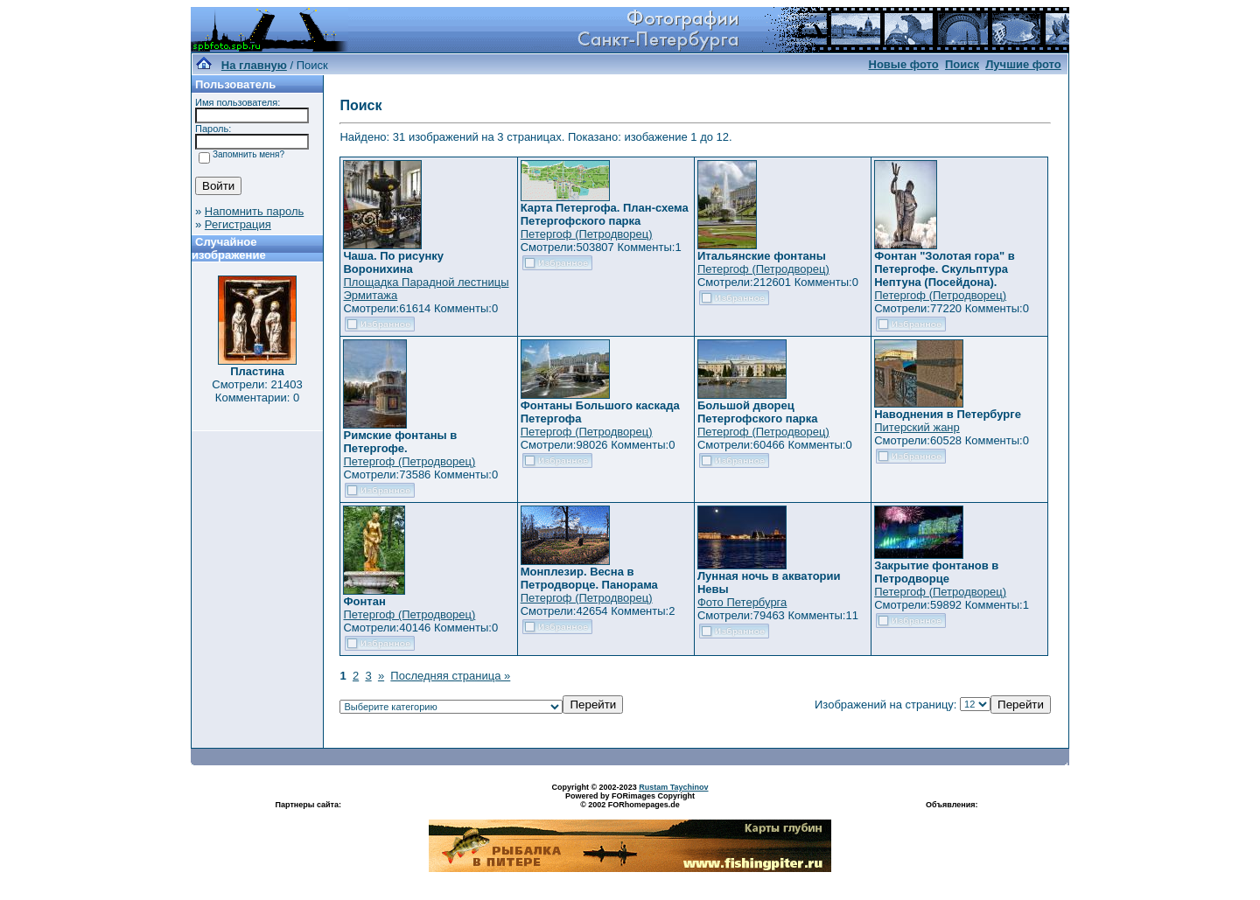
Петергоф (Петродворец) (587, 234)
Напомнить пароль (254, 211)
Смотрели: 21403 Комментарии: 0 (257, 391)
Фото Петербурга (742, 602)
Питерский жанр (917, 427)
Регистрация (238, 224)
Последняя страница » (450, 675)
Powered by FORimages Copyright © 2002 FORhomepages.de (630, 800)
